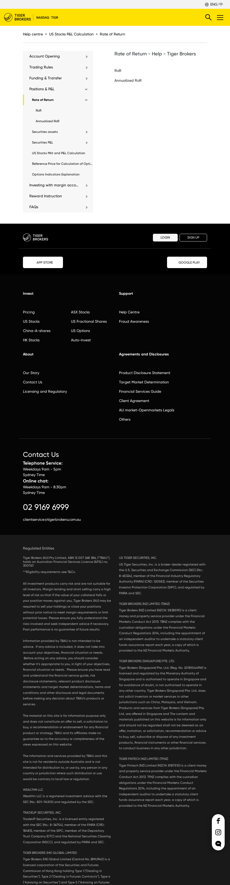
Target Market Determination (144, 382)
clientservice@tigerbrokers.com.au (52, 519)
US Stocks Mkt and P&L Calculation (58, 153)
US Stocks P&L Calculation (71, 34)
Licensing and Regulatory (45, 391)
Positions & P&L (41, 89)
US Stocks (31, 321)
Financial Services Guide (140, 391)
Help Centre (129, 312)
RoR (38, 110)
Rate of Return (112, 34)
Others (124, 419)
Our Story (31, 373)
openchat (218, 844)
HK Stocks (31, 340)
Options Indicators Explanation (56, 174)
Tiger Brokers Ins (218, 832)
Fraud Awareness (134, 321)
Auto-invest (81, 340)
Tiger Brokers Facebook (218, 821)
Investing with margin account (54, 185)
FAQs (33, 207)
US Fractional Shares (89, 321)
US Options (80, 331)
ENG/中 (216, 4)
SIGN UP (193, 237)
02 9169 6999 (46, 507)
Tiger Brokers (34, 17)
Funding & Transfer (45, 78)
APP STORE (43, 262)
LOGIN (165, 237)
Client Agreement (134, 401)
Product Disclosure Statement (144, 373)
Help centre (33, 34)
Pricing (29, 312)
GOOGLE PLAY (187, 262)
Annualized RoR (47, 121)
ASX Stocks (80, 312)
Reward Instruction (45, 196)
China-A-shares (36, 331)
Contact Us (32, 382)
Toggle (219, 17)
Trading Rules (41, 67)
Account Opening (44, 56)
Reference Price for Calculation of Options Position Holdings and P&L (62, 164)
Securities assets (45, 132)
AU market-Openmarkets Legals (146, 410)
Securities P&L (42, 142)
